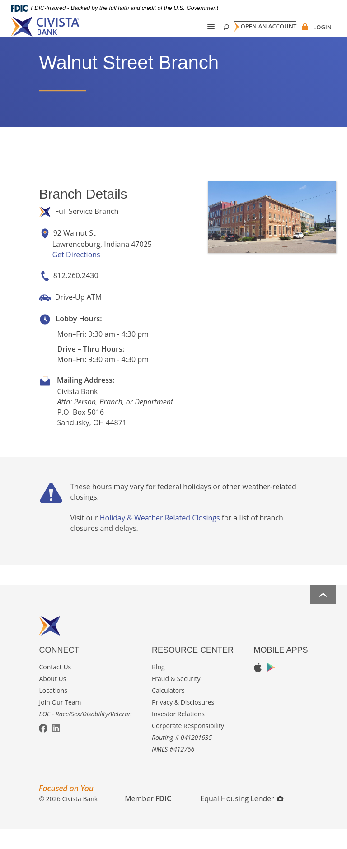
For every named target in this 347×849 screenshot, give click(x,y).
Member (148, 818)
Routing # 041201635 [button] (182, 757)
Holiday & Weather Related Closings (160, 538)
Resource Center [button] (193, 669)
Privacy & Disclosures (183, 722)
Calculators (168, 710)
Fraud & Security (176, 698)
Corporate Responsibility (188, 745)
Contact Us (55, 686)
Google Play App (271, 687)
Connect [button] (59, 669)
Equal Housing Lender (242, 818)
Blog (158, 686)
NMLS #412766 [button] (173, 769)
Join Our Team (60, 722)
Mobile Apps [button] (280, 669)
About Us (52, 698)
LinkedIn (56, 748)
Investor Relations (178, 733)
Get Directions (76, 274)
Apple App (257, 687)
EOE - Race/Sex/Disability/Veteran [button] (85, 733)
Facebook (43, 748)
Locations (53, 710)
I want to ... (305, 837)
